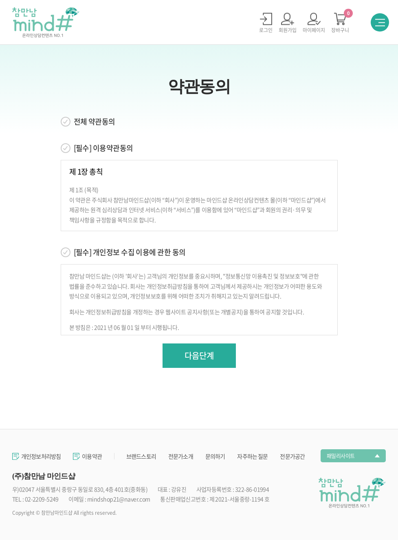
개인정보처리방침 (41, 456)
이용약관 (92, 456)
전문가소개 (180, 456)
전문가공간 (292, 456)
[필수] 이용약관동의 (103, 148)
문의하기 (215, 456)
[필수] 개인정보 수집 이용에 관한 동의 (130, 252)
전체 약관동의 (94, 122)
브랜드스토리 (141, 456)
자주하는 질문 (252, 456)
